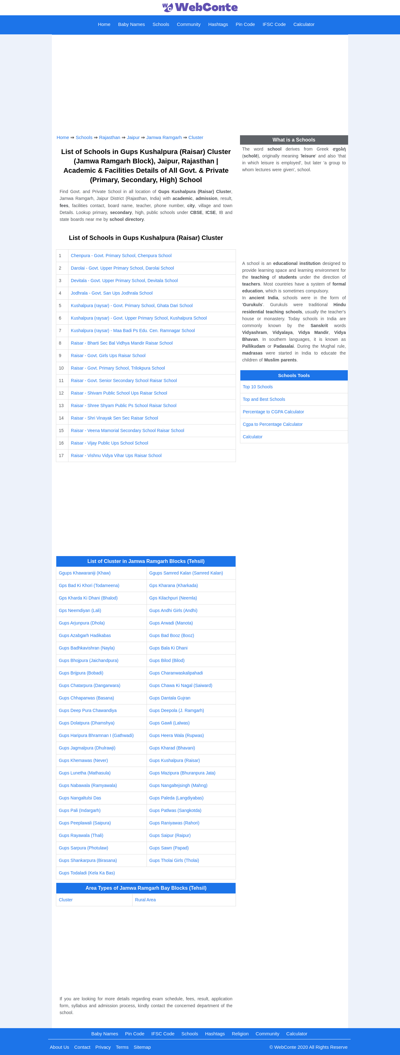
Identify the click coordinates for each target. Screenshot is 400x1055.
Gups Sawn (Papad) (169, 847)
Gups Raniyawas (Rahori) (174, 822)
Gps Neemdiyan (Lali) (80, 610)
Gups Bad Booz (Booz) (171, 635)
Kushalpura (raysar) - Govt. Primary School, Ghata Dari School (132, 305)
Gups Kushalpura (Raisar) (174, 760)
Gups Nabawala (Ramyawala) (88, 785)
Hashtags (218, 24)
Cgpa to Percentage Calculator (272, 424)
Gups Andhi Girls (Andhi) (173, 610)
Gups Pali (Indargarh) (80, 810)
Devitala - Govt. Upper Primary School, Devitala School (124, 280)
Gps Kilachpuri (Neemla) (173, 597)
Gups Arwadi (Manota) (171, 622)
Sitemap (142, 1047)
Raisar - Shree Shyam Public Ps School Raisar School (124, 405)
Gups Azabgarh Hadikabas (85, 635)
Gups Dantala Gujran (170, 697)
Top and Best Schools (264, 399)
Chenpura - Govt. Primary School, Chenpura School (121, 255)
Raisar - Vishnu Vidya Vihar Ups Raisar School (116, 455)
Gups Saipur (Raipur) (170, 835)
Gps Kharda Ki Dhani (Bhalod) (88, 597)
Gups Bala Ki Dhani (168, 647)
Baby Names (131, 24)
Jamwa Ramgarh (164, 137)
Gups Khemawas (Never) (83, 760)
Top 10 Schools (258, 386)
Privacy (103, 1047)
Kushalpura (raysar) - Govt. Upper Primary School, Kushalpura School (139, 318)
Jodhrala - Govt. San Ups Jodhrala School (111, 293)
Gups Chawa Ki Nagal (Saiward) (180, 685)
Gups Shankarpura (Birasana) (88, 860)
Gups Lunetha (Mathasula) (85, 772)
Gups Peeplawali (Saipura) (85, 822)
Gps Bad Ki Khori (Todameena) (89, 585)
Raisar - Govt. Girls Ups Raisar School (108, 355)
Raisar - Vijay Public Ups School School (109, 442)
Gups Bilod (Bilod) (167, 660)
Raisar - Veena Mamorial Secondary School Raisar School (127, 430)
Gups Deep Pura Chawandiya (88, 710)
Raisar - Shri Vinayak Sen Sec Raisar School (114, 418)
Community (189, 24)
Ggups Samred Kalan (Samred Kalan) (186, 572)
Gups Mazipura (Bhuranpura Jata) (182, 772)
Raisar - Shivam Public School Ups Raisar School (119, 393)
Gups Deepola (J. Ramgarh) (176, 710)
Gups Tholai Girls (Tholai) (174, 860)
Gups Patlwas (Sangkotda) (175, 810)
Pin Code (245, 24)
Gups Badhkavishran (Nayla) (87, 647)
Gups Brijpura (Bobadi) (81, 672)
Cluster (195, 137)
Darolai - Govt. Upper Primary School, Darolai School (122, 268)
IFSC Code (274, 24)
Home (104, 24)
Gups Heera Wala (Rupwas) (176, 735)
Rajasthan (109, 137)
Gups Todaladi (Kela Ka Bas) (87, 872)
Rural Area (145, 899)
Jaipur (133, 137)
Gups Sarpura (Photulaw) (83, 847)
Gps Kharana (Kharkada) (173, 585)
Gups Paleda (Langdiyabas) (176, 797)
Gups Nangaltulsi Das (80, 797)
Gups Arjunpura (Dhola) (82, 622)
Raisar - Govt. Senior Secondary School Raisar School (124, 380)
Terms (122, 1047)
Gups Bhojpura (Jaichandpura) (88, 660)
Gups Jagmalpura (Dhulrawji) (87, 747)
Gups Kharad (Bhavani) (172, 747)
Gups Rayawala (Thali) (81, 835)
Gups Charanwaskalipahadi (176, 672)
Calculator (304, 24)
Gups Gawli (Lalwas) (169, 722)
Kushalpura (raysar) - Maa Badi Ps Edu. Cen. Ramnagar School (133, 330)
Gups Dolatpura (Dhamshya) (86, 722)
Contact (82, 1047)
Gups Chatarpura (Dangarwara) (89, 685)
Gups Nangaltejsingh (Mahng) (178, 785)
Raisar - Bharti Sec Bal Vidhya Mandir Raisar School (122, 343)
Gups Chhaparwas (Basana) (86, 697)
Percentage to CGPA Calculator (273, 411)
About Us (59, 1047)
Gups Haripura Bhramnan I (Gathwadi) (96, 735)
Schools (160, 24)
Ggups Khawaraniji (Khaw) (85, 572)
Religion (240, 1033)
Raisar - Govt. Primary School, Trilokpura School (118, 368)
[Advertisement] (200, 82)
